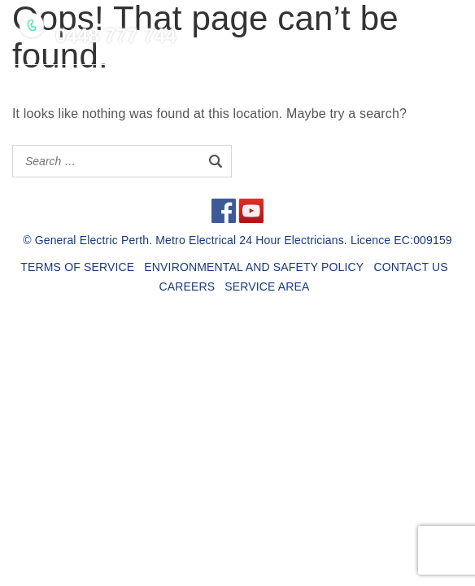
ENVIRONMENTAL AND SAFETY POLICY (254, 266)
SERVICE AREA (266, 286)
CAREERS (187, 286)
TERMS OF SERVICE (77, 266)
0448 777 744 (115, 35)
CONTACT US (410, 266)
